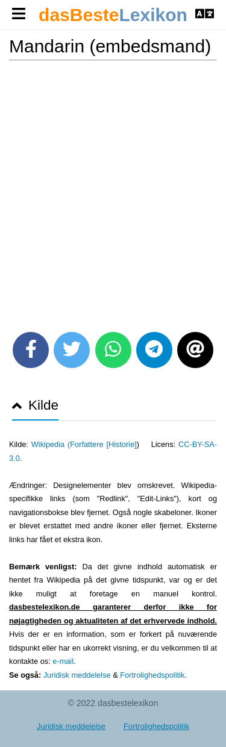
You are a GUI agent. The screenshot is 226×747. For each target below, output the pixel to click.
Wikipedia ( (50, 444)
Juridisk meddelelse (77, 675)
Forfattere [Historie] (103, 444)
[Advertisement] (113, 192)
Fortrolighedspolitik (152, 675)
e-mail (63, 661)
